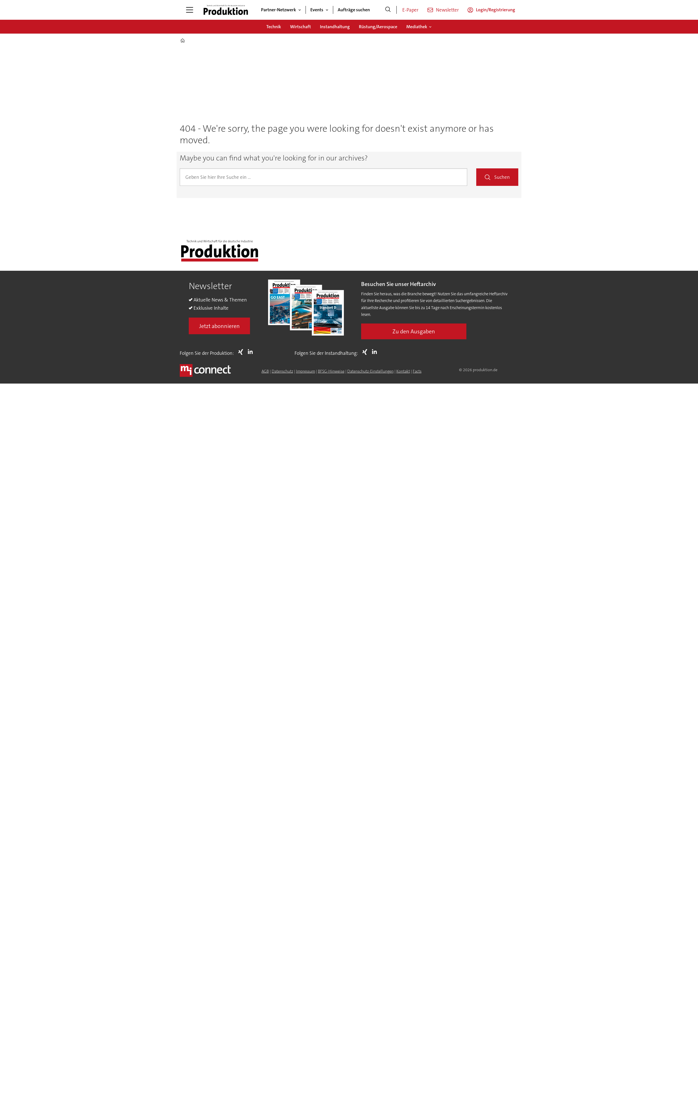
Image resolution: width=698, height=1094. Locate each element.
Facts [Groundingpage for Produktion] (417, 371)
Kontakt (403, 371)
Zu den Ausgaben (413, 331)
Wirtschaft (300, 27)
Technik (273, 27)
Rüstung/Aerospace (378, 27)
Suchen (502, 177)
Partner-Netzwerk (278, 10)
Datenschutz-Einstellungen (370, 371)
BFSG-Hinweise (331, 371)
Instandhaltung (335, 27)
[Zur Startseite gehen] (225, 9)
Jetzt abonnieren (219, 326)
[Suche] (388, 10)
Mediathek (416, 27)
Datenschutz (282, 371)
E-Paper (410, 10)
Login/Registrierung (495, 10)
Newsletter (447, 10)
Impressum (305, 371)
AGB (265, 371)
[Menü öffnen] (189, 10)
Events (316, 10)
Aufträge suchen (354, 10)
